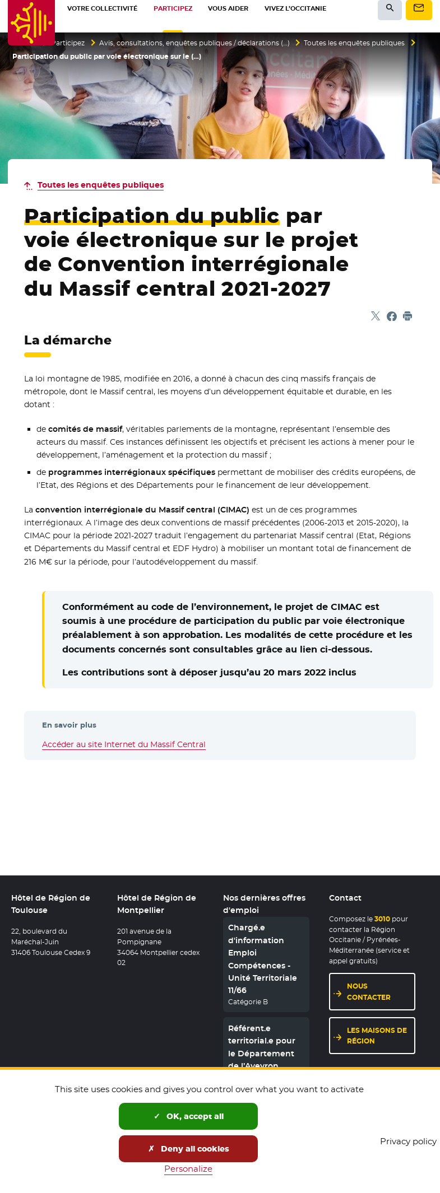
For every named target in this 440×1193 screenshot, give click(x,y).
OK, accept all (189, 1116)
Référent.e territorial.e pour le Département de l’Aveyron (261, 1047)
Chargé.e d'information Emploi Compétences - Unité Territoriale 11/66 (262, 959)
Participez (68, 43)
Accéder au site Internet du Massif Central (124, 744)
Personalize (188, 1168)
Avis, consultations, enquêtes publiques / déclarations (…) (194, 43)
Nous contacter (369, 991)
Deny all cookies (188, 1149)
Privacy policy (408, 1141)
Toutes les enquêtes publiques (354, 43)
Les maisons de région (377, 1035)
